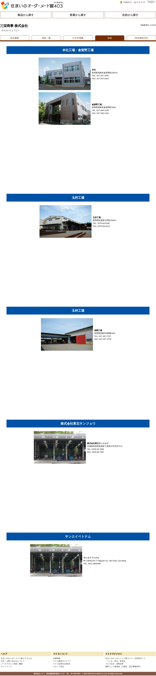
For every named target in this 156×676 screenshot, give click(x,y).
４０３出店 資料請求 (114, 664)
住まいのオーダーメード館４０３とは (16, 658)
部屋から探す (78, 15)
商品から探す (26, 15)
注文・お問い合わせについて (13, 661)
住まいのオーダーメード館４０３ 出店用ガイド (125, 658)
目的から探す (130, 15)
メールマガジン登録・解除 (12, 664)
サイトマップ (6, 666)
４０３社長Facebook (61, 664)
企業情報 (56, 658)
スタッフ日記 (58, 666)
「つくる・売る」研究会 (115, 661)
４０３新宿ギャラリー (62, 661)
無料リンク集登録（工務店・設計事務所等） (123, 666)
